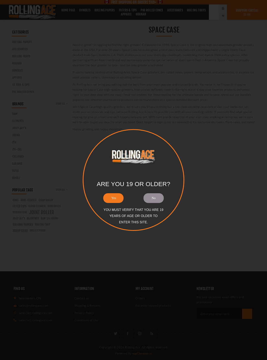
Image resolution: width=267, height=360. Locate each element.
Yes (113, 198)
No (154, 198)
